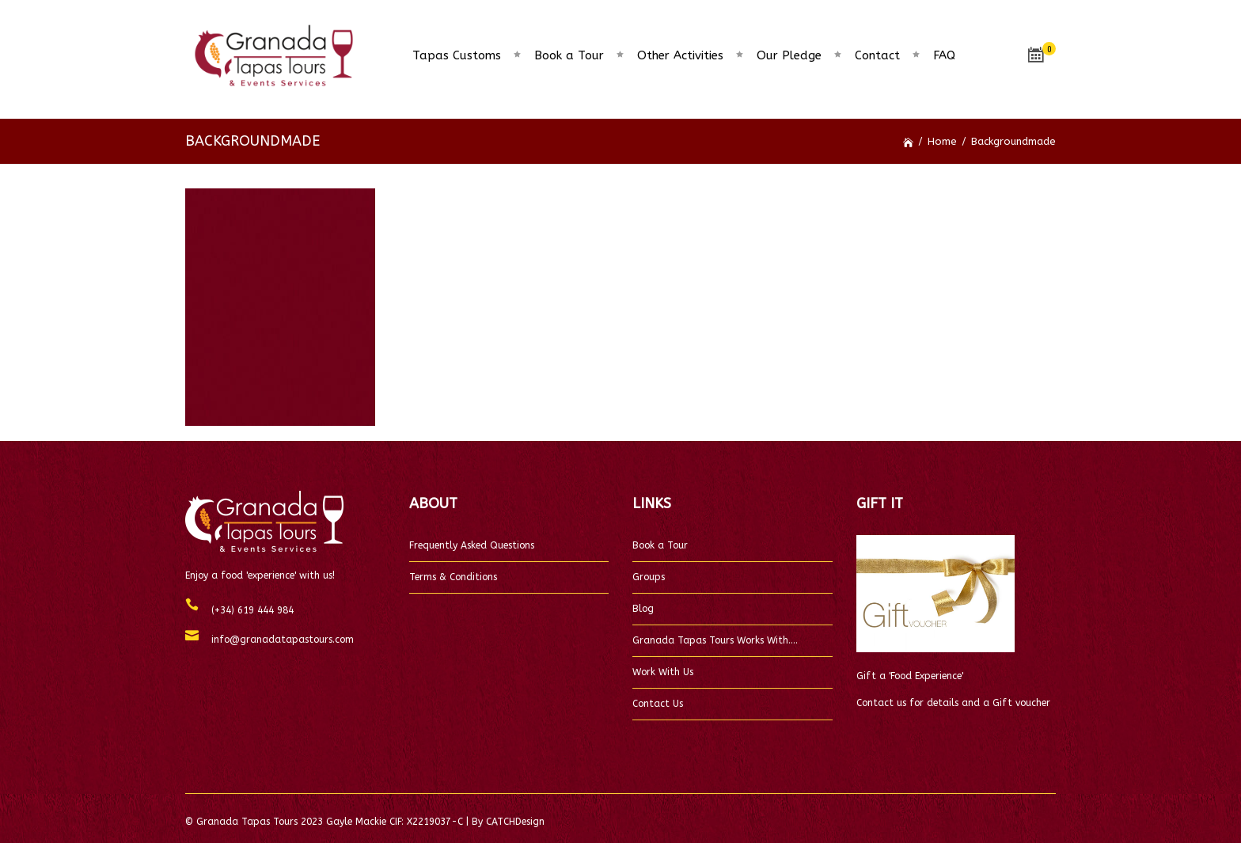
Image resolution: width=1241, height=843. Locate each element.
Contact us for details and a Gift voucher (953, 702)
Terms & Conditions (453, 577)
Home (942, 141)
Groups (648, 577)
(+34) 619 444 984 (246, 610)
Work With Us (662, 672)
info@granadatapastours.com (276, 639)
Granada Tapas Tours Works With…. (715, 640)
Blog (643, 608)
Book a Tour (660, 545)
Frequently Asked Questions (471, 545)
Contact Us (657, 703)
